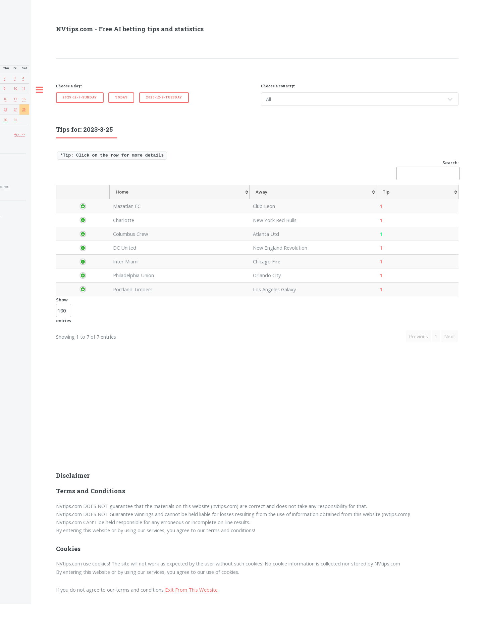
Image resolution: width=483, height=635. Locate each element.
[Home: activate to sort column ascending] (150, 199)
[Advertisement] (257, 445)
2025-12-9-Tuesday (164, 97)
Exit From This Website (191, 620)
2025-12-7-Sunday (79, 97)
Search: (427, 170)
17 (15, 99)
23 (5, 109)
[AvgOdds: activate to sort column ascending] (263, 199)
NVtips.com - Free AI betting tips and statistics (130, 29)
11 (23, 88)
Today (121, 97)
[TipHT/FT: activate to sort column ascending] (341, 199)
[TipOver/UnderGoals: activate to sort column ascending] (373, 199)
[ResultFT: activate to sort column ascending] (446, 199)
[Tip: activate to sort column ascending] (241, 199)
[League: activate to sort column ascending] (112, 199)
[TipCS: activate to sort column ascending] (318, 199)
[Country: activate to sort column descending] (83, 199)
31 (15, 120)
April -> (19, 134)
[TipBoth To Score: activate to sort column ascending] (412, 199)
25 (23, 109)
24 (15, 109)
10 (15, 88)
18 (23, 99)
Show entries (63, 341)
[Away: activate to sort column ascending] (202, 199)
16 (5, 99)
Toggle (39, 90)
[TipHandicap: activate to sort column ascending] (291, 199)
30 (5, 120)
